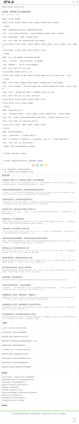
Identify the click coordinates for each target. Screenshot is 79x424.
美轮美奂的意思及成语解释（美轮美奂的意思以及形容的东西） (25, 242)
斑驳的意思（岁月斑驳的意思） (14, 221)
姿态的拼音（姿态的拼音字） (13, 282)
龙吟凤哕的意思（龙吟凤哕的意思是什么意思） (19, 321)
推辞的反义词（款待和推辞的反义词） (16, 252)
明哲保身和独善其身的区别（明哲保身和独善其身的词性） (24, 190)
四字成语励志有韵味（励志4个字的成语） (17, 272)
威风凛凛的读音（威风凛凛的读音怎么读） (18, 262)
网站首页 (11, 7)
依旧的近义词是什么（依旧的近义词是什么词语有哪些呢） (24, 180)
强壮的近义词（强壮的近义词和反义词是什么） (19, 211)
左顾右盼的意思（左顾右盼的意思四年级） (19, 169)
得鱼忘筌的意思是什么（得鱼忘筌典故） (17, 291)
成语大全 (17, 7)
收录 (74, 418)
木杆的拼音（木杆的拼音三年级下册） (16, 231)
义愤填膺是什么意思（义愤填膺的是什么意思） (20, 172)
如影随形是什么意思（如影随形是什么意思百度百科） (22, 311)
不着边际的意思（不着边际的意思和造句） (18, 201)
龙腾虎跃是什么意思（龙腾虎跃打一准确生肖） (19, 301)
